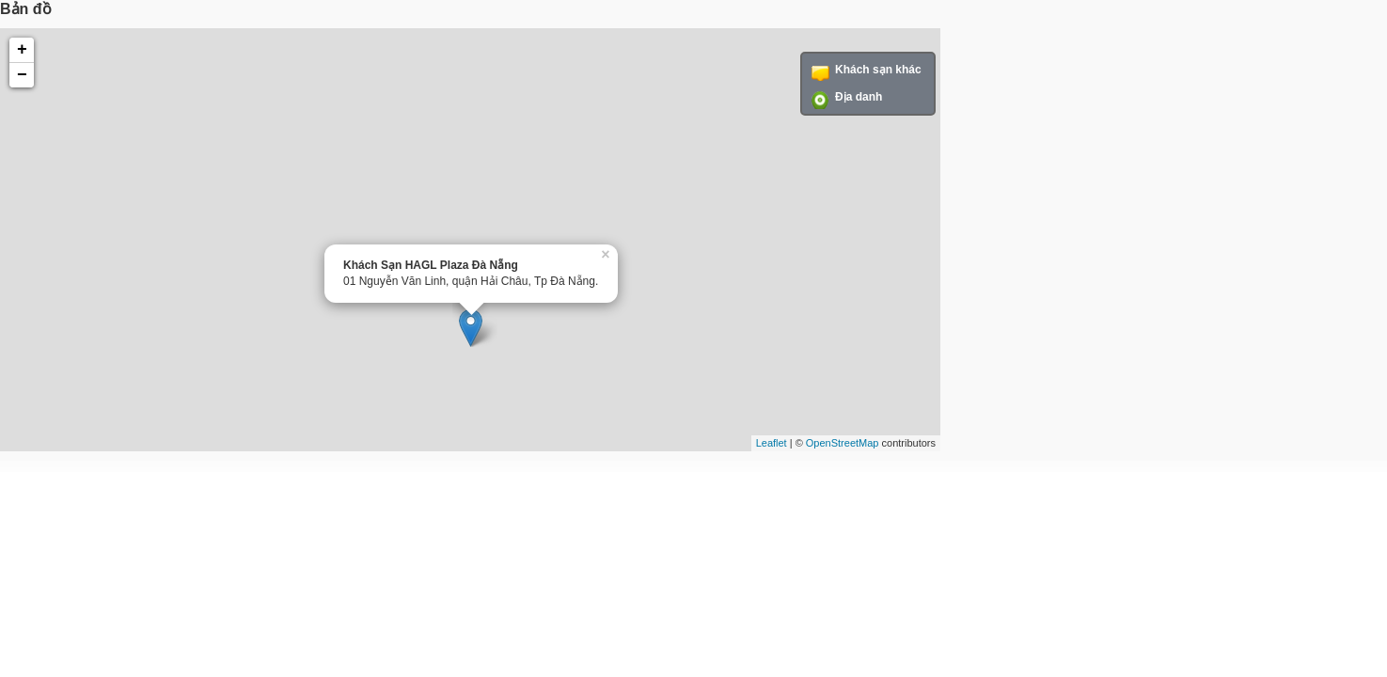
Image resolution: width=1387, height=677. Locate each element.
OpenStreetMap (842, 443)
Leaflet (771, 443)
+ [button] (22, 50)
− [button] (22, 75)
